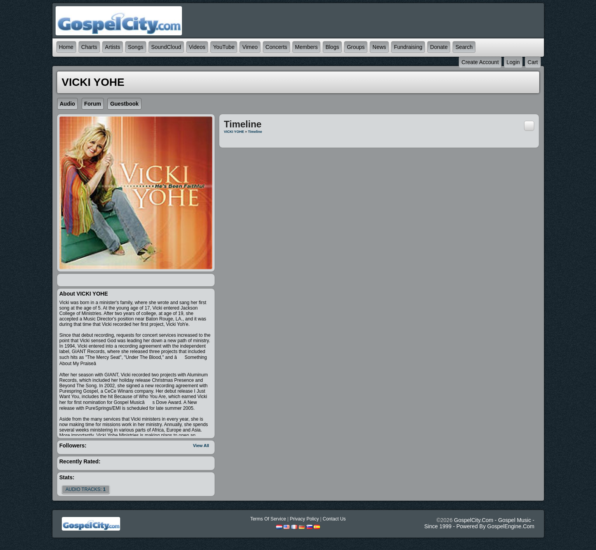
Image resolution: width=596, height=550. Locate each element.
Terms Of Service (268, 519)
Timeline (255, 132)
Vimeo (249, 47)
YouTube (223, 47)
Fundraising (408, 47)
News (379, 47)
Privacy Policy (304, 519)
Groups (356, 47)
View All (201, 445)
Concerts (276, 47)
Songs (135, 47)
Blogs (332, 47)
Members (306, 47)
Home (66, 47)
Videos (197, 47)
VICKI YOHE (234, 132)
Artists (112, 47)
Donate (438, 47)
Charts (89, 47)
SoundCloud (166, 47)
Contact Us (334, 519)
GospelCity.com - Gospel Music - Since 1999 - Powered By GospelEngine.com (479, 523)
